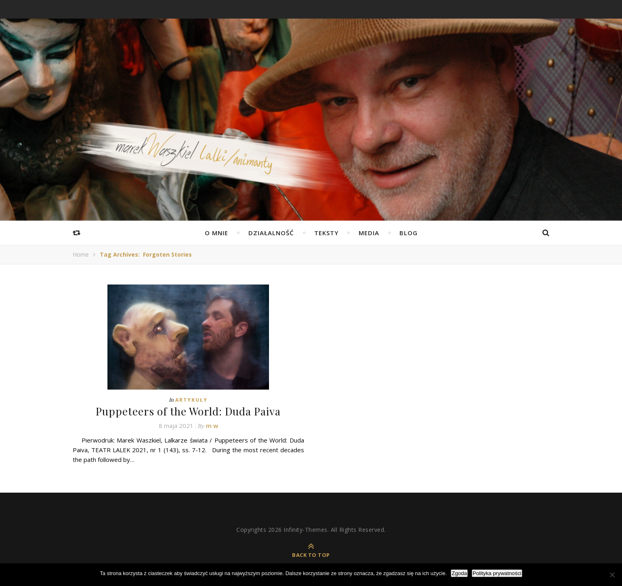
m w (212, 426)
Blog (408, 233)
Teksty (326, 233)
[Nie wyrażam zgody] (612, 575)
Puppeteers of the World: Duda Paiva (188, 411)
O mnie (216, 233)
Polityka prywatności (497, 573)
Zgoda (459, 573)
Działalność (271, 233)
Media (369, 233)
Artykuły (191, 399)
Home (81, 254)
